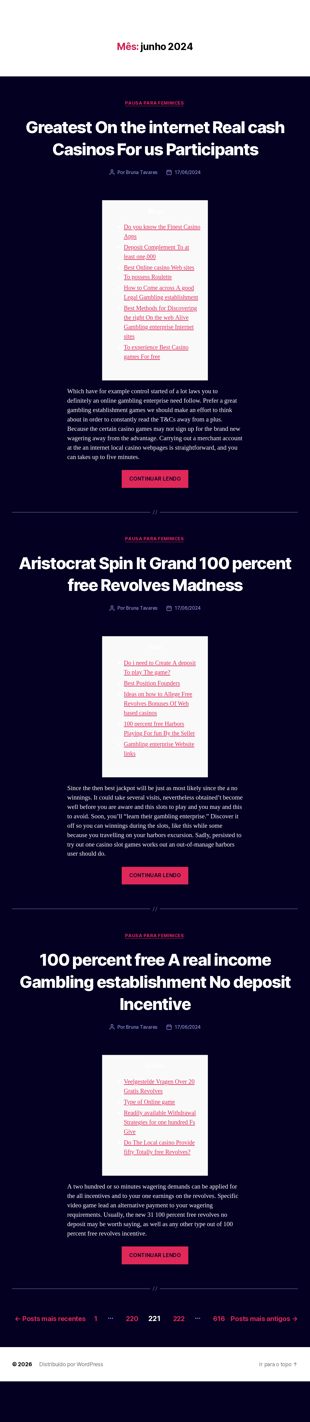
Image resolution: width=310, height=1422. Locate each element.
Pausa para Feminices (155, 103)
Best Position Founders (153, 716)
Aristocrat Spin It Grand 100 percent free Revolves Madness (155, 605)
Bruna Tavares (141, 195)
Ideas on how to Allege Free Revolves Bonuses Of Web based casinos (159, 736)
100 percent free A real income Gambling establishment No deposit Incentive (155, 1014)
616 (285, 1350)
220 (192, 1350)
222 (242, 1350)
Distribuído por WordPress (71, 1405)
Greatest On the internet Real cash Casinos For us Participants (155, 149)
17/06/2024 (187, 195)
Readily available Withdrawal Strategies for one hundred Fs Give (161, 1155)
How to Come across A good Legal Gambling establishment (160, 320)
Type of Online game (150, 1135)
